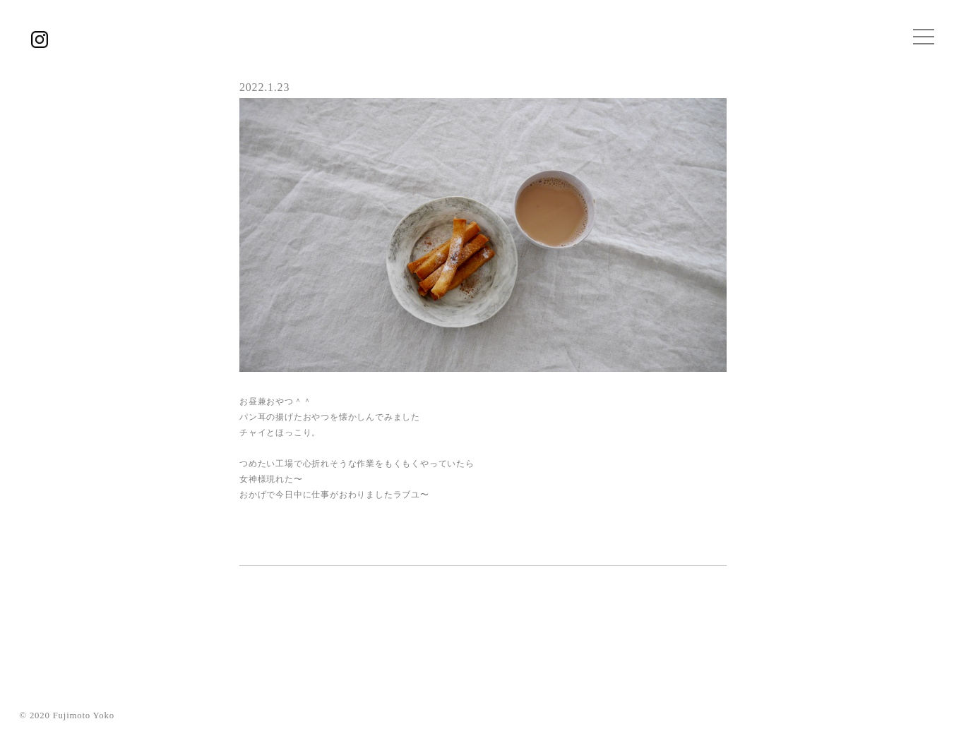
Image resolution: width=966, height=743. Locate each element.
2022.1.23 (264, 87)
